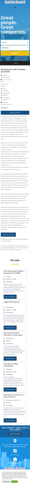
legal (12, 249)
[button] (15, 7)
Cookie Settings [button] (6, 481)
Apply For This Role (15, 112)
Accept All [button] (14, 481)
